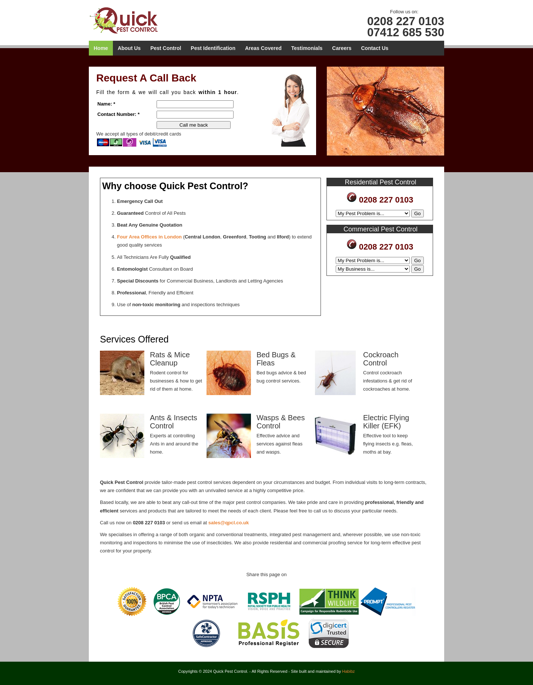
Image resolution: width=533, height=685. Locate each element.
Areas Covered (263, 48)
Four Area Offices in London (149, 237)
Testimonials (307, 48)
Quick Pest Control (130, 20)
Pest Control (165, 48)
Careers (341, 48)
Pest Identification (213, 48)
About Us (129, 48)
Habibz (348, 671)
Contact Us (374, 48)
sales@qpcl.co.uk (228, 522)
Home (101, 48)
